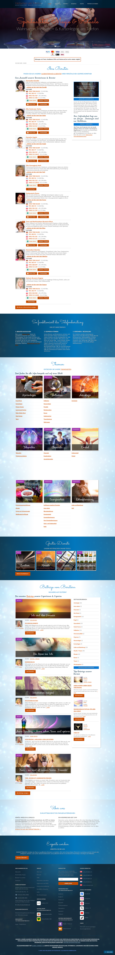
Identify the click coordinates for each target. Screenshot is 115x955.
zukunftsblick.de (87, 875)
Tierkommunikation (21, 456)
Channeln (46, 453)
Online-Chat (32, 104)
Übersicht (18, 872)
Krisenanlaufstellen (47, 914)
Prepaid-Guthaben (92, 3)
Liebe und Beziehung (77, 505)
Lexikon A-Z (45, 903)
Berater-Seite (26, 334)
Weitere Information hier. (72, 942)
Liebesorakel (75, 453)
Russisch (60, 902)
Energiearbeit (47, 514)
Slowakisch (61, 908)
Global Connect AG (38, 945)
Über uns (39, 872)
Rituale (18, 508)
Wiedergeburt (78, 664)
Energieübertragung (49, 517)
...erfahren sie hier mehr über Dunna (36, 200)
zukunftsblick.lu (87, 882)
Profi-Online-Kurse (20, 875)
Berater (57, 3)
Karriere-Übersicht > (22, 857)
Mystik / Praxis (34, 659)
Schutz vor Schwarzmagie (23, 511)
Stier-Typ (76, 732)
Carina (20, 667)
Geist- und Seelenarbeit (50, 523)
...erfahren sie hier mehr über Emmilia (36, 87)
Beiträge (73, 3)
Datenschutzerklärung (43, 886)
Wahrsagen (47, 422)
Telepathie (18, 453)
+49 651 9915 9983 (23, 894)
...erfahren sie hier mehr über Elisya (35, 228)
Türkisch (60, 914)
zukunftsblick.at (87, 878)
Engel (76, 620)
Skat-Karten (19, 416)
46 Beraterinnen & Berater (51, 74)
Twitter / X (88, 908)
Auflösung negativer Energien (52, 505)
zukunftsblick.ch (87, 872)
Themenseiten (66, 369)
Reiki (45, 526)
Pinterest (87, 903)
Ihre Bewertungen (42, 895)
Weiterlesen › (30, 632)
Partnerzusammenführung (23, 505)
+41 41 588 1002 (22, 898)
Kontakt (39, 875)
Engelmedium (47, 456)
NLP (73, 508)
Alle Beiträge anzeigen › (23, 793)
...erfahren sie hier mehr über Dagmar (36, 284)
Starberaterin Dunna (32, 193)
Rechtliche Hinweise (42, 889)
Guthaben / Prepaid (43, 100)
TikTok (86, 917)
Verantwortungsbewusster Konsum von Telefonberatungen (25, 914)
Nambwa (85, 678)
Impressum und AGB (42, 883)
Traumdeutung (48, 419)
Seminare (17, 880)
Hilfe (38, 877)
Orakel (73, 456)
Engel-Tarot (19, 400)
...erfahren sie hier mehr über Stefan (36, 115)
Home (49, 3)
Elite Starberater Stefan (33, 109)
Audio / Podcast (67, 924)
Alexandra (21, 628)
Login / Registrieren (20, 924)
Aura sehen (47, 508)
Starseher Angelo (31, 137)
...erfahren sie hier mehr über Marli (35, 172)
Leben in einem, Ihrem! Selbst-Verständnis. (83, 686)
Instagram (87, 898)
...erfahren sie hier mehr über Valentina (36, 256)
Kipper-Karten (20, 407)
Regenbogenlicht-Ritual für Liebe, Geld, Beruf (85, 710)
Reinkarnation (47, 410)
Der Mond (77, 613)
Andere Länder (32, 100)
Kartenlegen (19, 404)
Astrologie (74, 400)
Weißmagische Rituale (22, 514)
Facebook (87, 894)
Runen (45, 413)
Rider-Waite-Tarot (21, 413)
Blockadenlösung (48, 511)
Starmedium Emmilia (32, 81)
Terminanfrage (43, 104)
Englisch (60, 897)
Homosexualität (79, 633)
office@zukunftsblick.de (23, 904)
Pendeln (46, 407)
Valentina (86, 725)
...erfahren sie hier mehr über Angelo (36, 144)
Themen (65, 3)
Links (38, 892)
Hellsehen (46, 400)
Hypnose (77, 637)
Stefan (85, 702)
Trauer (76, 661)
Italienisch (61, 899)
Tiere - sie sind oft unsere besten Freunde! (38, 778)
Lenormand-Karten (21, 410)
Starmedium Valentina (33, 250)
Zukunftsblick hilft (47, 919)
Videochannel (67, 928)
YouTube (87, 913)
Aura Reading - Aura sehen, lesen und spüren (39, 739)
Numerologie (47, 404)
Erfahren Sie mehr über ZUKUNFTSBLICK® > (28, 829)
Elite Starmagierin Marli (33, 165)
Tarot (17, 419)
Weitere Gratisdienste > (23, 573)
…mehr (41, 630)
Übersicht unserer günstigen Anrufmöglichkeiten (88, 928)
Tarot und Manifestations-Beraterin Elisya (39, 221)
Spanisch (60, 911)
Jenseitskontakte (48, 459)
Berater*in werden (20, 877)
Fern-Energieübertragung (50, 520)
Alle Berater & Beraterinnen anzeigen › (27, 307)
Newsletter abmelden (43, 880)
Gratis (82, 3)
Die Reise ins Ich (30, 662)
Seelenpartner (47, 416)
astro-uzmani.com (88, 885)
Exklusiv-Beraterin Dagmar (34, 278)
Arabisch (60, 894)
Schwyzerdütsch (62, 905)
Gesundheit (78, 623)
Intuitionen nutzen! (31, 700)
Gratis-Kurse (78, 627)
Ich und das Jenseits (31, 623)
